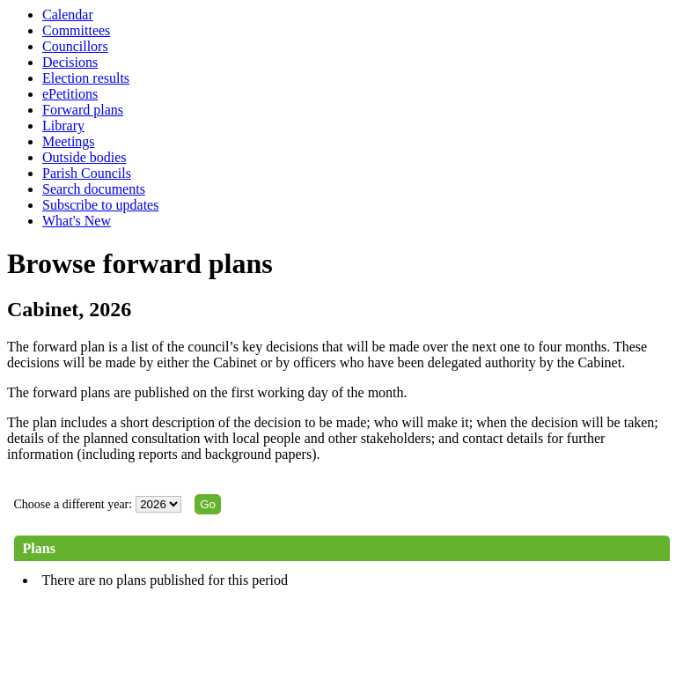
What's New (76, 220)
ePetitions (70, 93)
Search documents (93, 188)
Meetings (68, 141)
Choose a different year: (73, 504)
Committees (76, 30)
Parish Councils (86, 173)
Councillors (75, 46)
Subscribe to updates (100, 204)
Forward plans (82, 109)
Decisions (70, 62)
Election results (85, 77)
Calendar (67, 14)
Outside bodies (84, 157)
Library (63, 125)
